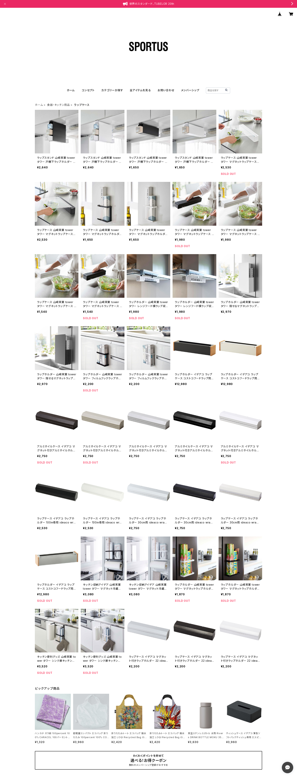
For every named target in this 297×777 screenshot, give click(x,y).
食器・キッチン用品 (58, 104)
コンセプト (88, 90)
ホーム (71, 90)
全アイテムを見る (140, 90)
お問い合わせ (166, 90)
